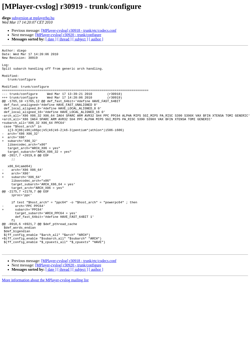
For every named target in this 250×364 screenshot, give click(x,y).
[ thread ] (64, 39)
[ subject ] (80, 39)
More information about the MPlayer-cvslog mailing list (45, 320)
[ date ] (51, 39)
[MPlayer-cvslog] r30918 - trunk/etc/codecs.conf (78, 30)
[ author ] (96, 39)
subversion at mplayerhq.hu (33, 18)
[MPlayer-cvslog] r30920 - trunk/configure (68, 35)
